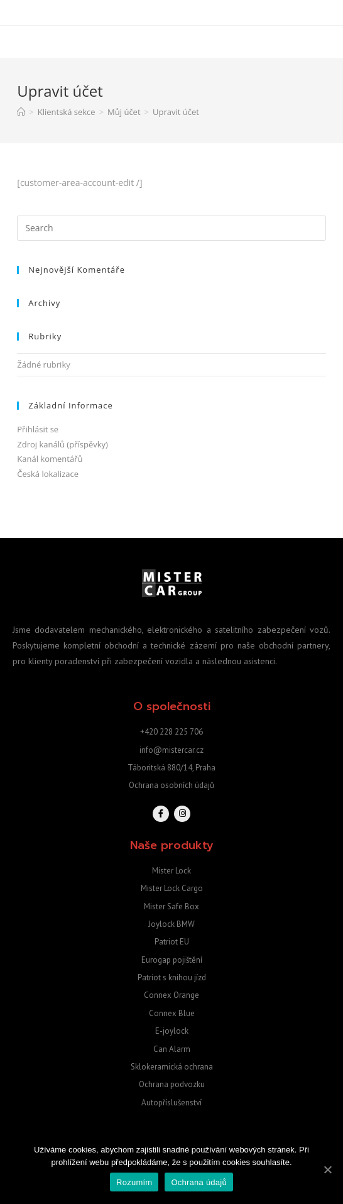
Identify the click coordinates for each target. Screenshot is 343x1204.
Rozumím (134, 1182)
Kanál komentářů (49, 458)
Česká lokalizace (48, 473)
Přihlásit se (37, 429)
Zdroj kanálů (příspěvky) (62, 444)
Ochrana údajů (199, 1182)
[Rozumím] (327, 1169)
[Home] (21, 112)
